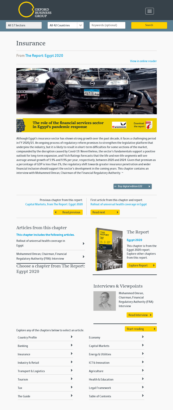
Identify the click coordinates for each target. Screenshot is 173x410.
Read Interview (138, 315)
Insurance (24, 354)
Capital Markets (99, 346)
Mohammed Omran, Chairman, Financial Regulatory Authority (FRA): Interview (41, 256)
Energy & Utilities (100, 354)
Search (149, 25)
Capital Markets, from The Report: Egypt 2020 (54, 204)
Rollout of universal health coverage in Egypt (118, 204)
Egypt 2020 (134, 240)
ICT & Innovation (99, 362)
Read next (98, 212)
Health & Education (101, 379)
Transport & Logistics (31, 371)
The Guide (24, 396)
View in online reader (143, 61)
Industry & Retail (28, 362)
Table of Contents (100, 396)
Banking (23, 346)
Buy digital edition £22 (128, 186)
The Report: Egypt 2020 (44, 56)
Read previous (71, 212)
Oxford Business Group (57, 10)
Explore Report (138, 265)
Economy (94, 337)
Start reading (135, 329)
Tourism (23, 379)
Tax (20, 388)
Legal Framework (100, 388)
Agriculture (96, 371)
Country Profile (27, 337)
